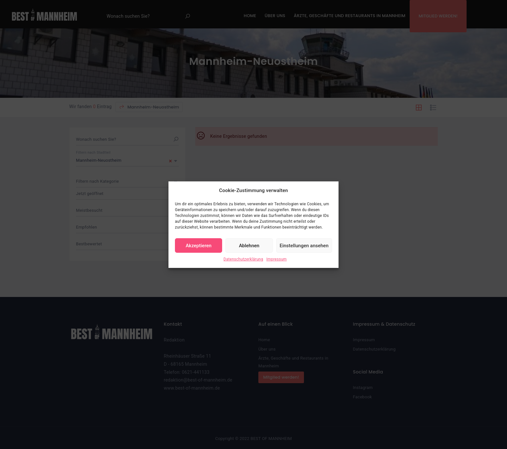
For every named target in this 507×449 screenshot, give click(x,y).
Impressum (276, 259)
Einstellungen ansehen (304, 246)
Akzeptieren (198, 246)
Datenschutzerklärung (243, 259)
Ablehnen (249, 246)
